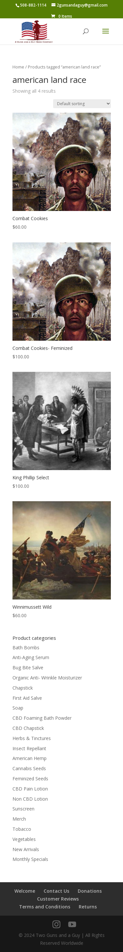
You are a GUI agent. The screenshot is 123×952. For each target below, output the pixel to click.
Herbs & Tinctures (31, 738)
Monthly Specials (30, 859)
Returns (88, 907)
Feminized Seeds (30, 778)
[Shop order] (82, 103)
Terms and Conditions (44, 907)
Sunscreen (23, 809)
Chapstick (22, 688)
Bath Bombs (25, 647)
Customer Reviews (58, 899)
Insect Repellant (29, 748)
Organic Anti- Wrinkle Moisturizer (47, 678)
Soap (17, 708)
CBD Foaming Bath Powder (42, 718)
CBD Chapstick (28, 728)
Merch (19, 819)
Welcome (24, 891)
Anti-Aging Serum (30, 657)
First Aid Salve (27, 698)
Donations (90, 891)
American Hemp (29, 758)
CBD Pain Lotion (30, 789)
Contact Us (56, 891)
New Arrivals (25, 849)
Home (18, 67)
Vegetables (24, 839)
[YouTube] (72, 925)
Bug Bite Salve (27, 667)
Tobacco (21, 829)
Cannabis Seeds (29, 768)
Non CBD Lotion (30, 799)
